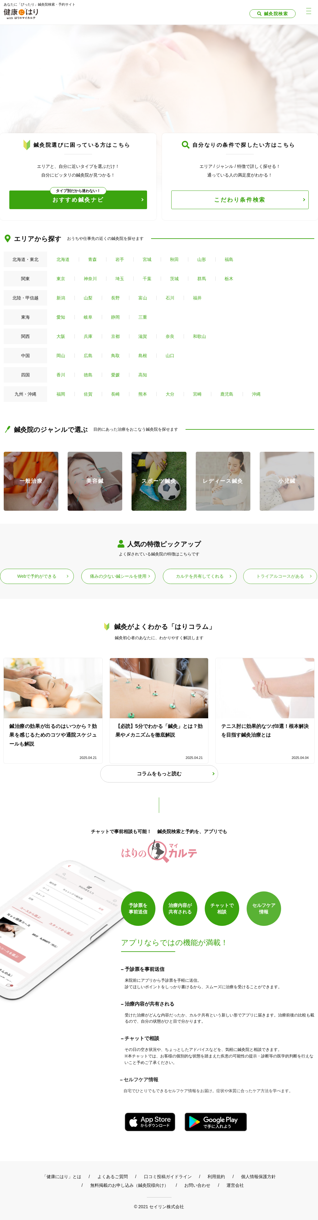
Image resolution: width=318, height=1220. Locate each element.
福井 (197, 297)
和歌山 (199, 336)
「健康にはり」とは (61, 1176)
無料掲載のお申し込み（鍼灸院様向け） (129, 1185)
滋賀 (142, 336)
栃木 (229, 278)
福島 (229, 259)
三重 (142, 317)
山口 (170, 355)
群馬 (201, 278)
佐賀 (88, 394)
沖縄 (256, 394)
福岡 (60, 394)
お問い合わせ (197, 1185)
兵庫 (88, 336)
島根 (142, 355)
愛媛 (115, 374)
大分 (170, 394)
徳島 (88, 374)
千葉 (147, 278)
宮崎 (197, 394)
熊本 (142, 394)
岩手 (119, 259)
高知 (142, 374)
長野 (115, 297)
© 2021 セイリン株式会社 (159, 1206)
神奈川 (90, 278)
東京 (60, 278)
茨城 (174, 278)
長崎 (115, 394)
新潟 (60, 297)
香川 (60, 374)
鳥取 (115, 355)
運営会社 (235, 1185)
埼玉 (119, 278)
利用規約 (216, 1176)
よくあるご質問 (112, 1176)
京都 (115, 336)
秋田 (174, 259)
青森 (92, 259)
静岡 (115, 317)
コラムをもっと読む (159, 773)
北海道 (62, 259)
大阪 (60, 336)
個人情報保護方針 (258, 1176)
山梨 (88, 297)
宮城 (147, 259)
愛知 (60, 317)
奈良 (170, 336)
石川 (170, 297)
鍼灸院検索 (276, 13)
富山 (142, 297)
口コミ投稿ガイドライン (168, 1176)
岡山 (60, 355)
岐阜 (88, 317)
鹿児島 (226, 394)
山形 (201, 259)
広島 (88, 355)
